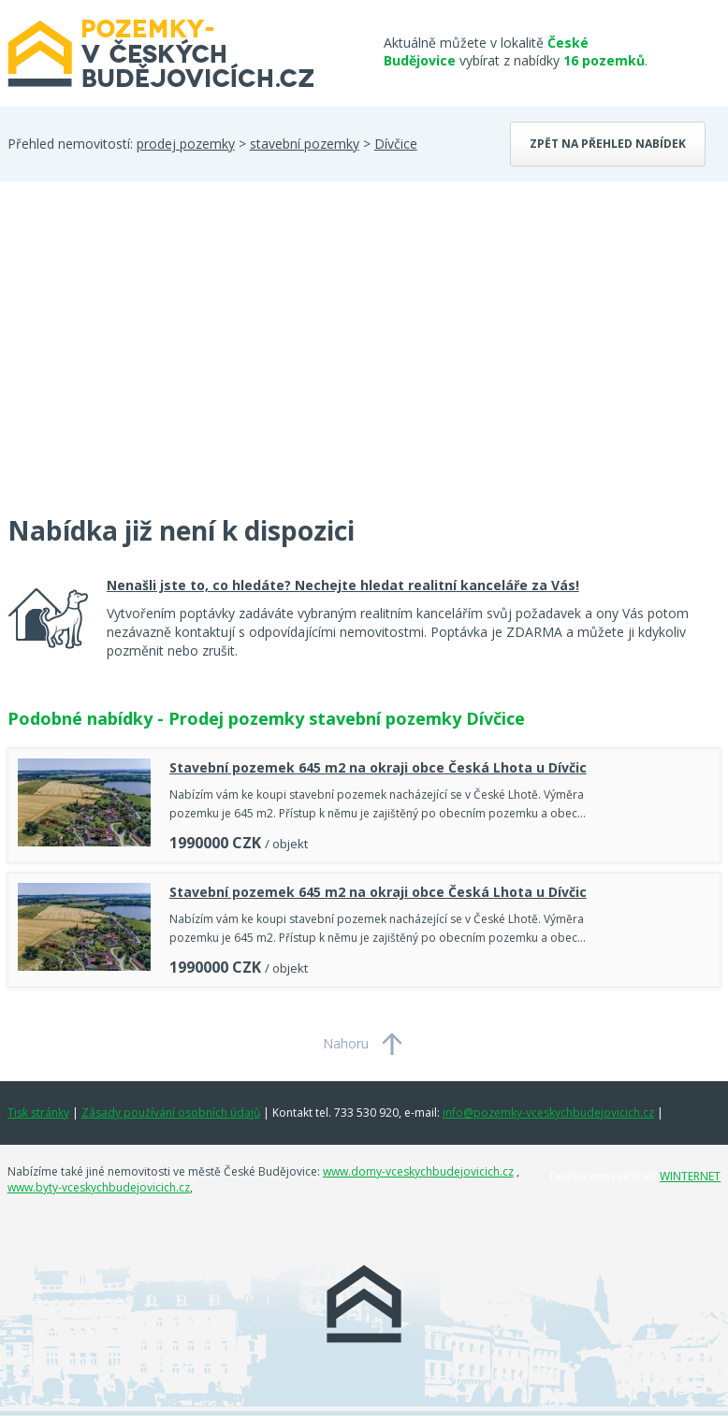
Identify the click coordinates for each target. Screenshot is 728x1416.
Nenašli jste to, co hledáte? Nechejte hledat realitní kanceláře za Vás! (343, 585)
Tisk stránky (38, 1112)
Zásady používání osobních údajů (170, 1112)
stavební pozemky (304, 143)
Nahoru (346, 1043)
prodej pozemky (186, 143)
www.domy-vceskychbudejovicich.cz (418, 1171)
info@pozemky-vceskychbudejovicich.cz (548, 1112)
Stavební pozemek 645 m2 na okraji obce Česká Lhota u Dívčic (378, 767)
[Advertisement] (147, 359)
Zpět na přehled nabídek (608, 144)
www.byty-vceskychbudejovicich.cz (98, 1187)
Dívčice (395, 143)
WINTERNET (690, 1176)
